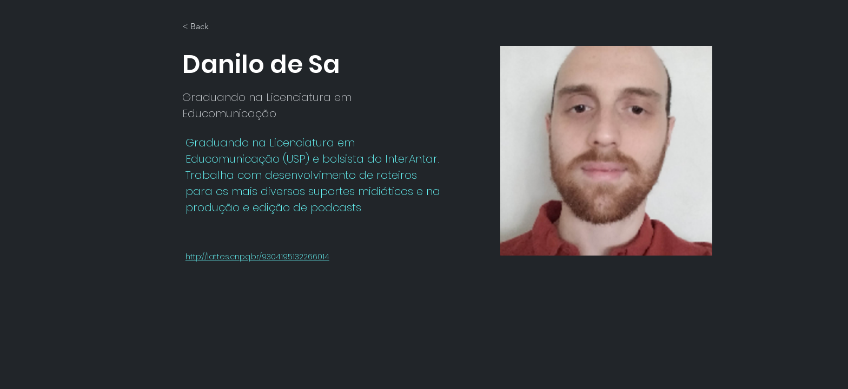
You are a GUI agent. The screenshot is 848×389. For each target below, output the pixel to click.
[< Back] (203, 27)
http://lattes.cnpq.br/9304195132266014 (257, 256)
